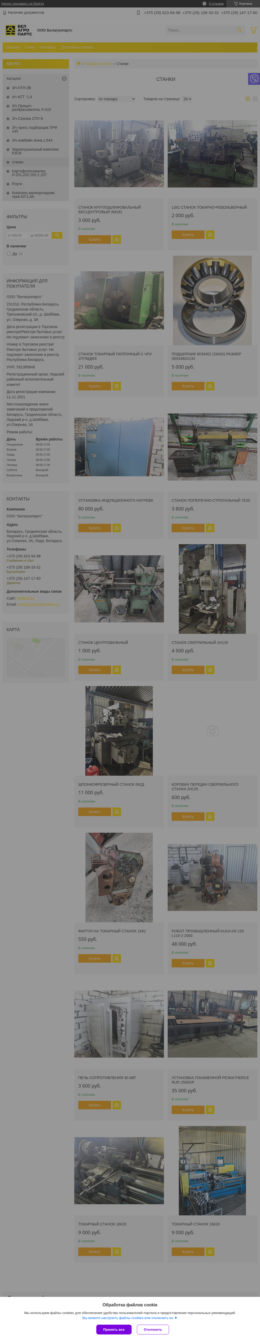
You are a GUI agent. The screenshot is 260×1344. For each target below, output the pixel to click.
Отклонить (153, 1330)
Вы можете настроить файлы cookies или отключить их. (128, 1318)
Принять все (114, 1330)
